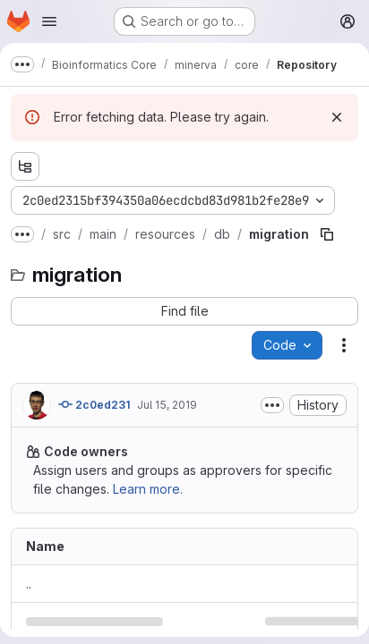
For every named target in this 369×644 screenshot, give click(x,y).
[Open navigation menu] (49, 21)
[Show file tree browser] (25, 166)
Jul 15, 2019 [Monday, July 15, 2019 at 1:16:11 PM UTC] (167, 404)
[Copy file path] (327, 234)
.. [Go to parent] (28, 583)
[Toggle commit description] (272, 405)
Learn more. (148, 488)
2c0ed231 (94, 404)
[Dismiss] (337, 117)
